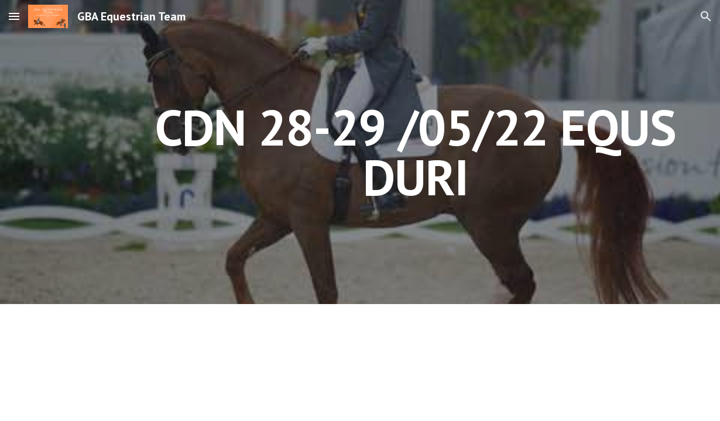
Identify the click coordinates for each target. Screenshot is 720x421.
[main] (415, 152)
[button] (14, 16)
